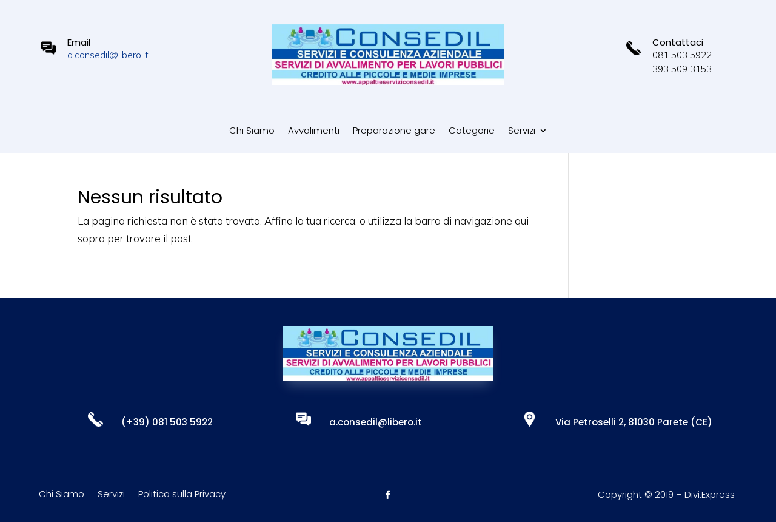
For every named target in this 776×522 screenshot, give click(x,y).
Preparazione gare (394, 131)
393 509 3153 (682, 69)
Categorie (472, 131)
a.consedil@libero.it (108, 55)
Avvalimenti (314, 131)
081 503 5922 (682, 55)
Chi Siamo (252, 131)
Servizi (521, 131)
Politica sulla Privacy (182, 495)
